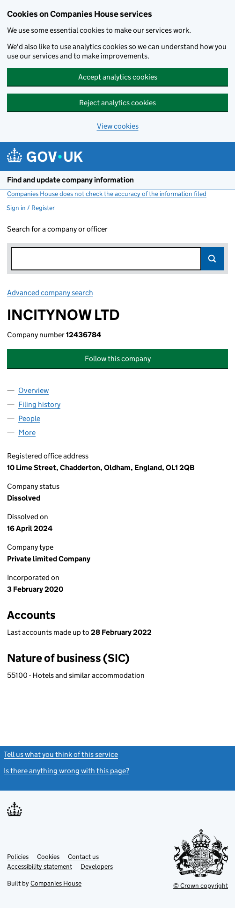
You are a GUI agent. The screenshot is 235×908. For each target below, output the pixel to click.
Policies (18, 856)
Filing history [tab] (39, 404)
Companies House (55, 883)
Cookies (48, 856)
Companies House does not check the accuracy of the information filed (106, 193)
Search (212, 258)
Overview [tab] (33, 390)
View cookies (118, 126)
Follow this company (118, 358)
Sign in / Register (31, 207)
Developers (97, 866)
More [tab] (27, 432)
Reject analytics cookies (117, 102)
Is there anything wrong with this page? (66, 770)
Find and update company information (70, 179)
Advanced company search (50, 292)
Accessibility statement (39, 866)
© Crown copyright (200, 885)
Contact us (83, 856)
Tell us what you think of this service (61, 754)
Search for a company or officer (57, 229)
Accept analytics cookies (117, 77)
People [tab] (29, 418)
